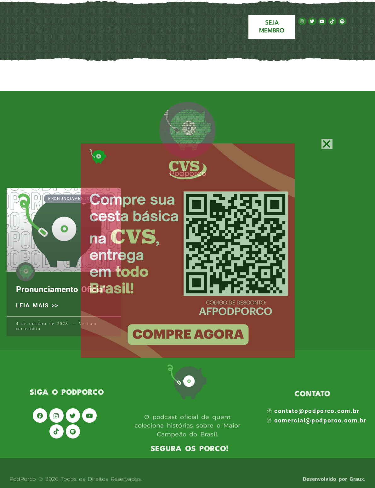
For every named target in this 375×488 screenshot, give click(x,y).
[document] (187, 244)
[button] (326, 144)
